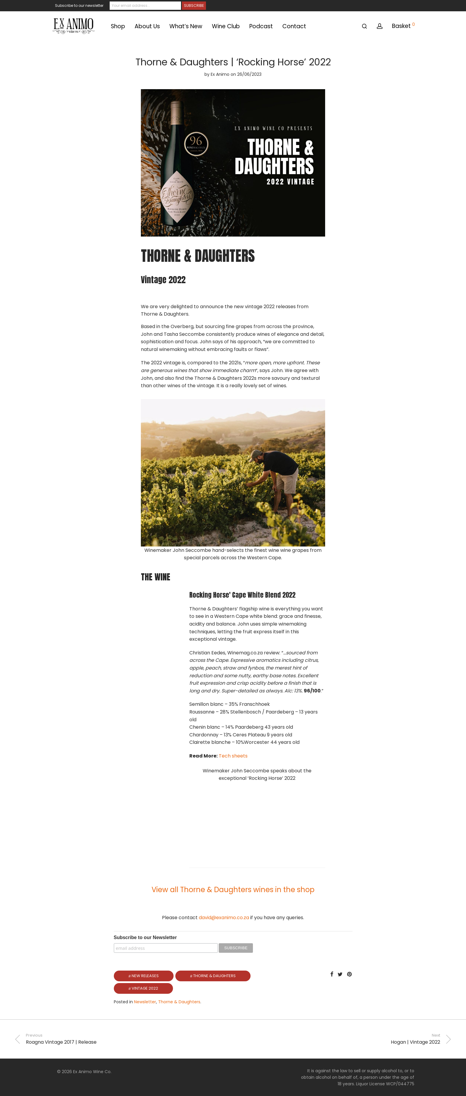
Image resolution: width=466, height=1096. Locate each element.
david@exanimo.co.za (224, 917)
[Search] (364, 26)
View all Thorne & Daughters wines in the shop (233, 890)
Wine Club (226, 26)
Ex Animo (220, 74)
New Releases (145, 976)
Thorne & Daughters (214, 976)
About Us (147, 26)
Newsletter (145, 1002)
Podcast (261, 26)
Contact (294, 26)
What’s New (185, 26)
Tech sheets (233, 755)
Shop (118, 26)
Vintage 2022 (145, 988)
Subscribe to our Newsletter (145, 937)
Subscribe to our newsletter (79, 5)
